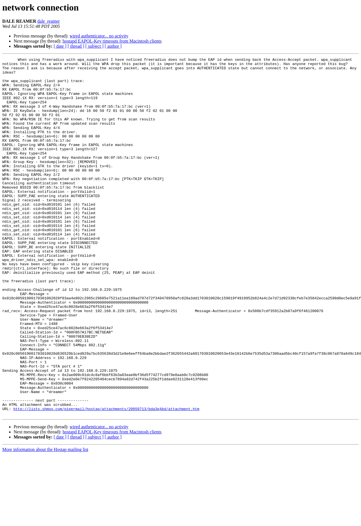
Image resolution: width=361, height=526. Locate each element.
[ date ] (60, 46)
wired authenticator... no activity (99, 36)
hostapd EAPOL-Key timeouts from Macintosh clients (111, 41)
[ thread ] (76, 46)
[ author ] (113, 46)
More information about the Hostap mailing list (45, 521)
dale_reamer (48, 21)
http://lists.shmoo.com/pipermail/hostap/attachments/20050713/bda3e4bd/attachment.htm (106, 479)
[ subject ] (94, 46)
